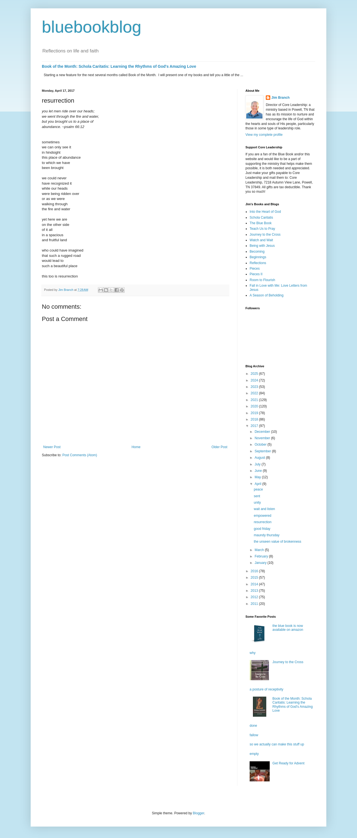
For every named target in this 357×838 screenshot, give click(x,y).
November (263, 438)
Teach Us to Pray (262, 229)
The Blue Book (261, 223)
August (260, 458)
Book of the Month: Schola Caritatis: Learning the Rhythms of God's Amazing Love (119, 66)
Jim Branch (280, 98)
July (258, 464)
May (258, 477)
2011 (255, 604)
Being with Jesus (262, 246)
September (263, 451)
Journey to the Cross (265, 234)
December (263, 432)
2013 (255, 591)
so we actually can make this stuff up (277, 744)
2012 (255, 597)
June (259, 471)
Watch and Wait (261, 240)
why (252, 653)
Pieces (255, 269)
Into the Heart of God (265, 212)
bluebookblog (91, 27)
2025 (255, 374)
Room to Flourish (262, 280)
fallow (254, 735)
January (261, 563)
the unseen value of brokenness (277, 542)
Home (136, 447)
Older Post (219, 447)
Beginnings (258, 257)
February (262, 556)
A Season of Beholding (266, 295)
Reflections (258, 263)
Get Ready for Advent (288, 763)
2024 (255, 380)
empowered (262, 516)
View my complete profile (264, 135)
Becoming (257, 251)
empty (254, 754)
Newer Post (52, 447)
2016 (255, 571)
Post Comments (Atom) (79, 455)
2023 (255, 387)
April (258, 484)
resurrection (262, 522)
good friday (262, 529)
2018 (255, 419)
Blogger (198, 813)
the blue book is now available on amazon (287, 628)
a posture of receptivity (266, 689)
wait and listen (264, 509)
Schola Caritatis (261, 217)
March (260, 550)
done (253, 726)
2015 (255, 577)
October (261, 444)
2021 (255, 400)
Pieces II (256, 274)
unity (257, 502)
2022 (255, 393)
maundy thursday (266, 535)
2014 (255, 584)
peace (258, 489)
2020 (255, 406)
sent (257, 496)
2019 (255, 413)
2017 (255, 426)
